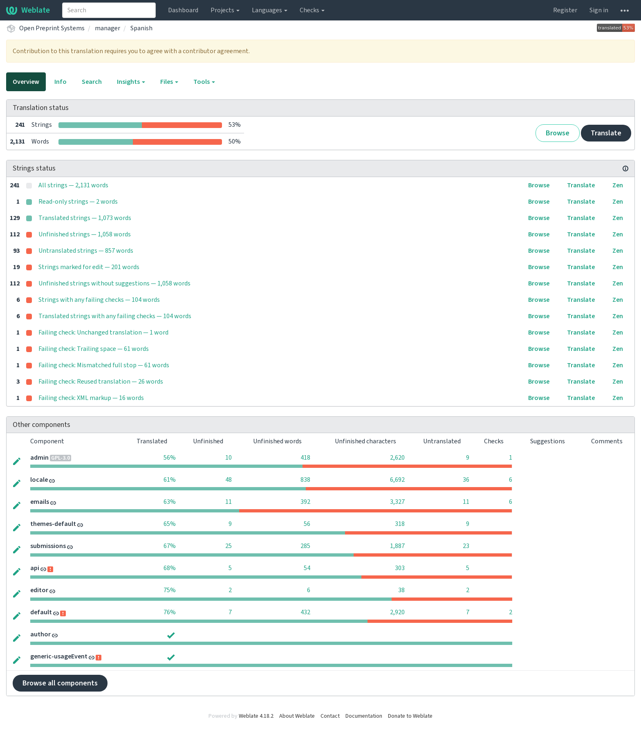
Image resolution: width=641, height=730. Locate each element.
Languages (269, 10)
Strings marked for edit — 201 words (88, 267)
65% (170, 523)
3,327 (397, 501)
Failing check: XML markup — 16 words (91, 397)
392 (305, 501)
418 (305, 457)
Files (169, 81)
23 (466, 545)
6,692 (397, 479)
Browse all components (60, 683)
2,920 (397, 612)
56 (307, 523)
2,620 (397, 457)
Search (92, 81)
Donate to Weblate (410, 716)
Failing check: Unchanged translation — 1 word (103, 332)
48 (228, 479)
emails (39, 501)
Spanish (141, 28)
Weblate (28, 10)
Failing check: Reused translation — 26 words (100, 381)
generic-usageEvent (58, 656)
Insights (131, 81)
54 (307, 568)
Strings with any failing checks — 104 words (99, 299)
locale (39, 479)
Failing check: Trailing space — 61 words (93, 348)
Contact (330, 716)
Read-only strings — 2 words (78, 201)
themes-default (53, 523)
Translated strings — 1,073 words (84, 217)
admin (39, 457)
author (40, 634)
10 (228, 457)
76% (170, 612)
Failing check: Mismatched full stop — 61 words (103, 365)
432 (305, 612)
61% (170, 479)
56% (170, 457)
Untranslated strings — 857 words (85, 250)
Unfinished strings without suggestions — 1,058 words (114, 283)
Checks (312, 10)
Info (60, 81)
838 (305, 479)
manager (107, 28)
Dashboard (183, 10)
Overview (26, 81)
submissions (48, 545)
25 (228, 545)
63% (170, 501)
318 (400, 523)
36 (466, 479)
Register (565, 10)
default (41, 612)
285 (305, 545)
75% (170, 590)
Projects (225, 10)
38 (401, 590)
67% (170, 545)
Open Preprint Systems (52, 28)
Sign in (598, 10)
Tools (204, 81)
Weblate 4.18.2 (256, 716)
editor (39, 590)
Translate (606, 133)
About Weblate (297, 716)
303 (400, 568)
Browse (557, 133)
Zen (617, 185)
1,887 (397, 545)
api (34, 568)
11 (228, 501)
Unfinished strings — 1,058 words (84, 234)
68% (170, 568)
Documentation (363, 716)
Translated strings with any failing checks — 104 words (114, 316)
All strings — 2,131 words (73, 185)
